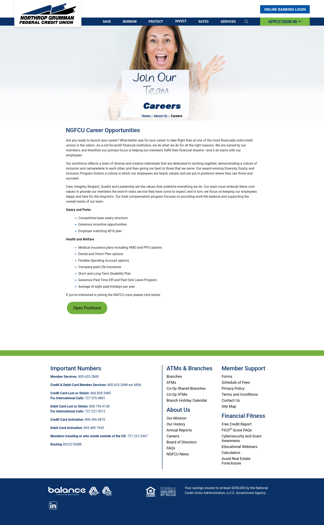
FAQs (171, 448)
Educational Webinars (239, 446)
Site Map (229, 406)
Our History (176, 424)
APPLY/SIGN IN (284, 21)
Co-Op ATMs (177, 394)
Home (146, 116)
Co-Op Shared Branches (186, 388)
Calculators (231, 452)
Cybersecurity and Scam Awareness (242, 438)
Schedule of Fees (236, 382)
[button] (246, 21)
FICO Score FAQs (237, 430)
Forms (227, 376)
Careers (173, 436)
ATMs (171, 382)
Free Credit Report (237, 424)
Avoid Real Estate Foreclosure (236, 460)
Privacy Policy (233, 388)
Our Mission (176, 418)
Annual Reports (179, 430)
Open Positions (87, 307)
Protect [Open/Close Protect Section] (156, 22)
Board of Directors (182, 442)
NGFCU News (178, 454)
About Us (160, 116)
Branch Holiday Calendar (187, 400)
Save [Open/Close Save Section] (107, 22)
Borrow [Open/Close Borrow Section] (130, 22)
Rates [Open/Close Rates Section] (204, 22)
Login (285, 9)
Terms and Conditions (240, 394)
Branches (174, 376)
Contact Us (231, 400)
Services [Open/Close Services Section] (228, 22)
